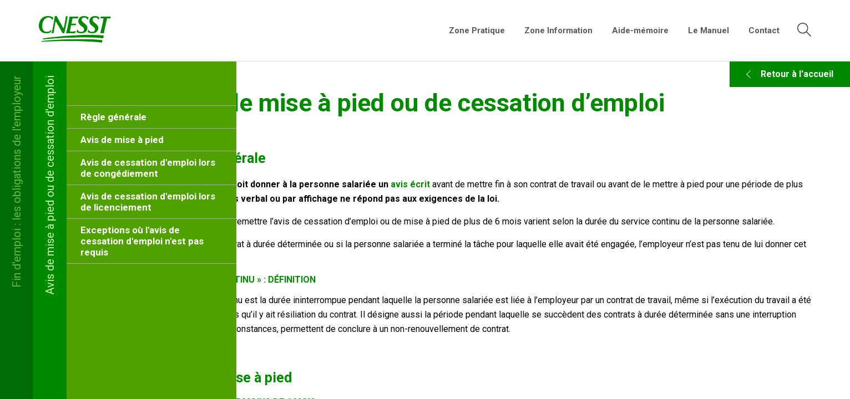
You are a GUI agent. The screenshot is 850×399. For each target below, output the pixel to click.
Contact (764, 30)
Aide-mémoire (640, 30)
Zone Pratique (477, 30)
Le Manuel (708, 30)
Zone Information (558, 30)
